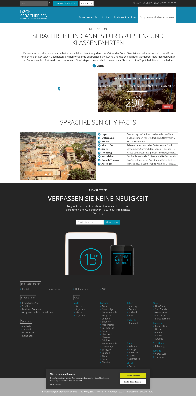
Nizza (158, 329)
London (106, 318)
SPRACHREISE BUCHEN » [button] (65, 3)
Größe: (105, 141)
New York (160, 306)
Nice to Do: (107, 145)
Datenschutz (81, 289)
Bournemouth (109, 312)
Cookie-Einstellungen (132, 382)
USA (155, 302)
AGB (104, 289)
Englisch (26, 326)
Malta (76, 302)
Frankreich (158, 323)
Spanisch (27, 329)
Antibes (159, 335)
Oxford (105, 306)
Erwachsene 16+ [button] (88, 17)
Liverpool (107, 334)
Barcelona (134, 352)
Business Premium (31, 309)
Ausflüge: (106, 163)
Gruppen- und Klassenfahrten (37, 312)
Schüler (26, 306)
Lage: (104, 134)
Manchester (108, 324)
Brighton (106, 321)
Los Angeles (161, 312)
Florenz (132, 309)
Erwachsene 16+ (30, 302)
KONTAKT (147, 3)
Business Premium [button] (125, 17)
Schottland (158, 343)
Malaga (132, 349)
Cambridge (107, 309)
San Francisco (162, 309)
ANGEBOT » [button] (86, 3)
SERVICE (137, 3)
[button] (59, 89)
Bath (104, 331)
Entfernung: (108, 137)
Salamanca (134, 358)
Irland (130, 363)
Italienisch (27, 335)
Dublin (132, 366)
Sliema (78, 306)
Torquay (106, 315)
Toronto (159, 356)
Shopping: (106, 152)
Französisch (28, 332)
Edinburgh (160, 346)
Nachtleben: (108, 156)
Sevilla (132, 355)
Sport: (104, 148)
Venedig (133, 306)
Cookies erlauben (133, 375)
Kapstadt (133, 323)
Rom (131, 315)
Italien (130, 302)
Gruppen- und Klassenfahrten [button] (157, 17)
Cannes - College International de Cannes (137, 93)
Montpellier (161, 326)
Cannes (159, 332)
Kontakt (26, 289)
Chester (106, 337)
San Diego (160, 315)
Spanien (131, 343)
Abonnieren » (112, 222)
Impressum (54, 289)
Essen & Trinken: (110, 160)
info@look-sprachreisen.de (63, 391)
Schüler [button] (105, 17)
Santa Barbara (162, 318)
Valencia (133, 346)
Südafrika (131, 320)
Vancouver (160, 353)
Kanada (157, 350)
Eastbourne (108, 327)
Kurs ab (136, 96)
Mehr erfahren (56, 384)
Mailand (133, 312)
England (104, 302)
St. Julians (80, 309)
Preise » (167, 106)
